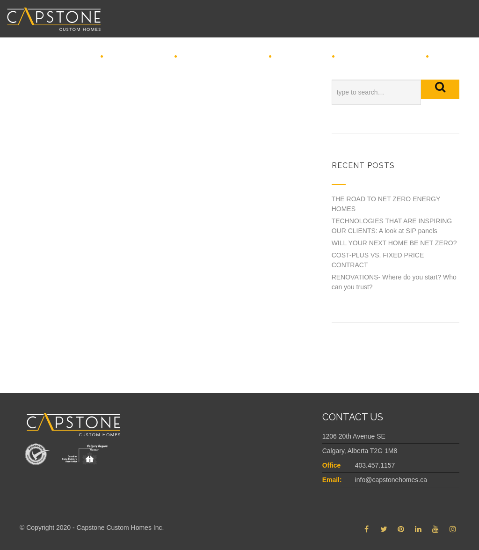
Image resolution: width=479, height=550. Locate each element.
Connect (452, 57)
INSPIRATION (301, 57)
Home (83, 57)
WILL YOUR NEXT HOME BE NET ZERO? (394, 243)
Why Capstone (138, 57)
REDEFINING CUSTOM (222, 57)
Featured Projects (380, 57)
